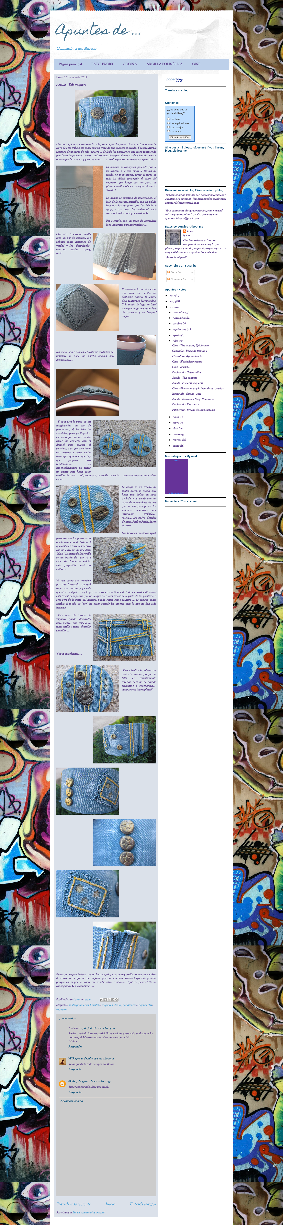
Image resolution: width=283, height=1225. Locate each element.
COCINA (130, 64)
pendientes (129, 1005)
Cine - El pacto (180, 367)
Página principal (70, 64)
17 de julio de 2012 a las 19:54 (97, 1059)
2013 (172, 302)
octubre (177, 324)
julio (176, 341)
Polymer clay (144, 1005)
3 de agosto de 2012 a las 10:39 (93, 1082)
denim (117, 1005)
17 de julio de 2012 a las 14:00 (97, 1028)
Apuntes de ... (99, 31)
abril (175, 429)
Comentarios (176, 279)
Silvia (71, 1082)
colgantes (107, 1005)
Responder (75, 1047)
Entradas (174, 273)
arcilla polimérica (79, 1005)
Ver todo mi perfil (175, 258)
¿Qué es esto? (176, 493)
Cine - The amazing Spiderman (190, 346)
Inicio (110, 1204)
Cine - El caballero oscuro (187, 362)
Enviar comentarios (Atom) (88, 1213)
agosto (177, 335)
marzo (176, 434)
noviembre (179, 318)
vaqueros (61, 1010)
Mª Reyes (74, 1059)
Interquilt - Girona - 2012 (186, 394)
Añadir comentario (71, 1101)
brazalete (95, 1005)
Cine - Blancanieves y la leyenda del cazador (197, 389)
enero (176, 446)
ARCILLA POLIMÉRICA (164, 64)
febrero (177, 440)
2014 (172, 296)
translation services (182, 95)
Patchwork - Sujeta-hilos (186, 373)
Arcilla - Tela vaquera (184, 378)
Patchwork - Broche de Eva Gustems (193, 410)
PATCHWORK (102, 64)
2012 (172, 307)
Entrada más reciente (73, 1204)
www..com (177, 460)
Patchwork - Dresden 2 (185, 405)
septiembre (180, 330)
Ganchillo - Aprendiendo (187, 357)
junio (176, 417)
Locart (77, 1000)
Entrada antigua (143, 1204)
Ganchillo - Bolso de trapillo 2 (189, 351)
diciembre (179, 312)
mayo (176, 423)
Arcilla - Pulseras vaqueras (187, 383)
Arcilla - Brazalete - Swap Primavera (192, 399)
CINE (196, 64)
